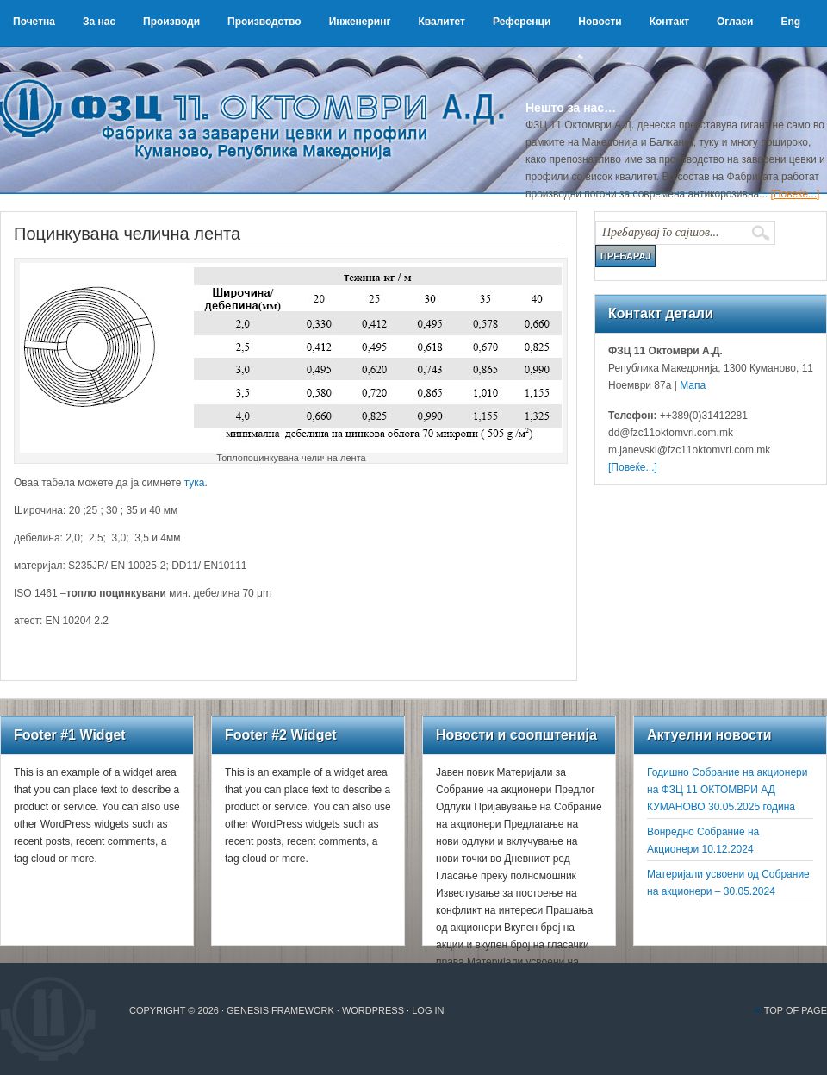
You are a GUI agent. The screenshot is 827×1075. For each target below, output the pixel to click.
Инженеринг (360, 22)
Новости (599, 22)
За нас (99, 22)
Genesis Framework (280, 1010)
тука (194, 483)
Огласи (735, 22)
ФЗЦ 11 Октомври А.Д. (258, 99)
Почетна (34, 22)
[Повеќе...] (795, 194)
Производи (171, 22)
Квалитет (441, 22)
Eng (790, 22)
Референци (521, 22)
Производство (264, 22)
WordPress (373, 1010)
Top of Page (795, 1010)
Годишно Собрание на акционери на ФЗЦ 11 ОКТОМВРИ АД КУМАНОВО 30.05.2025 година (727, 789)
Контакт (669, 22)
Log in (428, 1010)
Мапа (691, 385)
